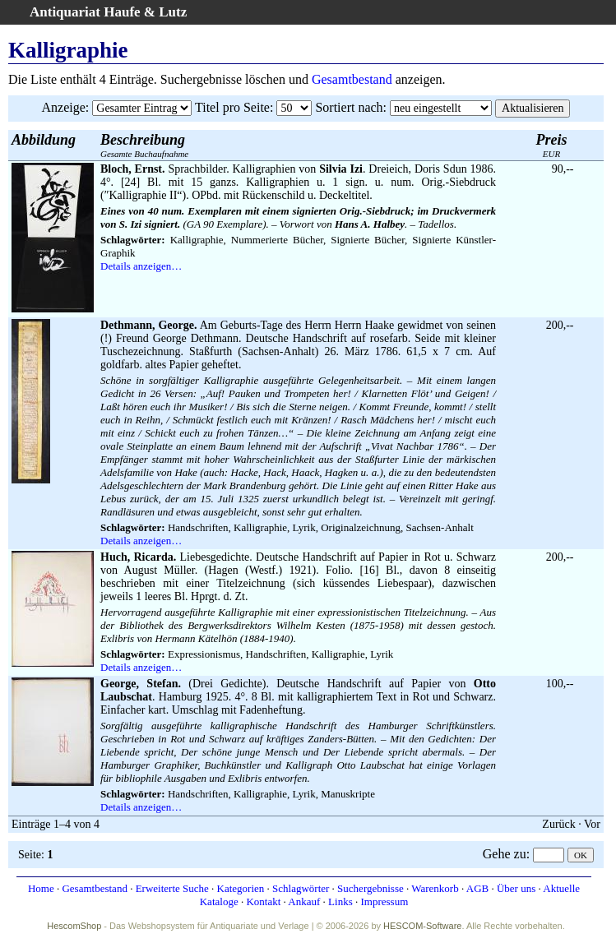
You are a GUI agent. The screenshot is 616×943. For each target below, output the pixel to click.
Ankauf (304, 901)
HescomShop (74, 926)
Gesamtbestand (352, 79)
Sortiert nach (348, 107)
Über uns (516, 888)
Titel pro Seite (232, 107)
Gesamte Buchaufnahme (144, 145)
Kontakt (263, 901)
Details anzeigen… (141, 266)
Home (41, 888)
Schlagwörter (300, 888)
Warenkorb (434, 888)
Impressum (384, 901)
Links (340, 901)
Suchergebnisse (370, 888)
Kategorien (241, 888)
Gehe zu (504, 854)
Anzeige (64, 107)
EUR (551, 145)
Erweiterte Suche (172, 888)
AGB (477, 888)
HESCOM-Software (422, 926)
